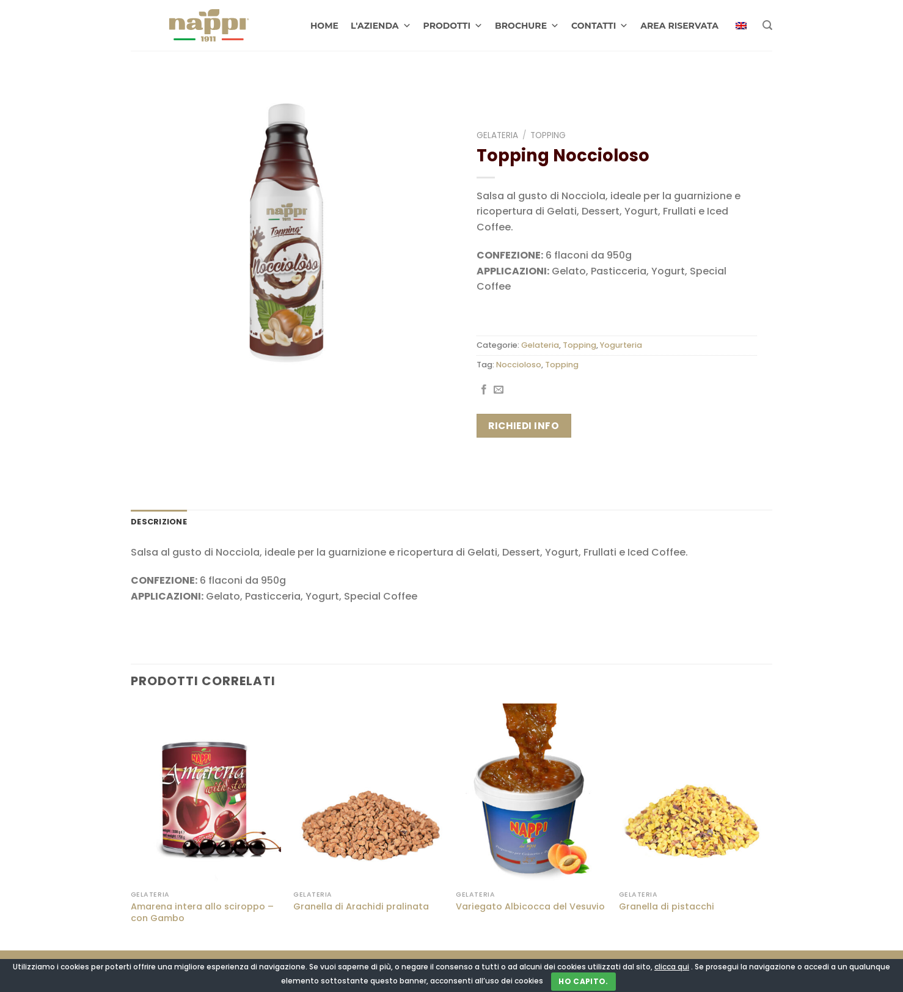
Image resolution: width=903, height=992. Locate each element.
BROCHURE (527, 25)
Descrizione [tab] (159, 521)
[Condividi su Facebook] (484, 389)
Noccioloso (518, 364)
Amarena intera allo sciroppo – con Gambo (202, 912)
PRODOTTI (453, 25)
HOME (324, 25)
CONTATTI (599, 25)
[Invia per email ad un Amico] (498, 389)
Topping (548, 135)
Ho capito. (583, 981)
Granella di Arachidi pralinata (361, 907)
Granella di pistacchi (666, 907)
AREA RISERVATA (679, 25)
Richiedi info (523, 425)
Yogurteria (621, 345)
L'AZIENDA (381, 25)
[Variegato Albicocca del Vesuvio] (531, 794)
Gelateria (497, 135)
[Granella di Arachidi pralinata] (368, 794)
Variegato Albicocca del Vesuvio (530, 907)
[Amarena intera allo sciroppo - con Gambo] (206, 794)
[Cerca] (767, 25)
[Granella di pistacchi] (694, 794)
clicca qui (671, 966)
